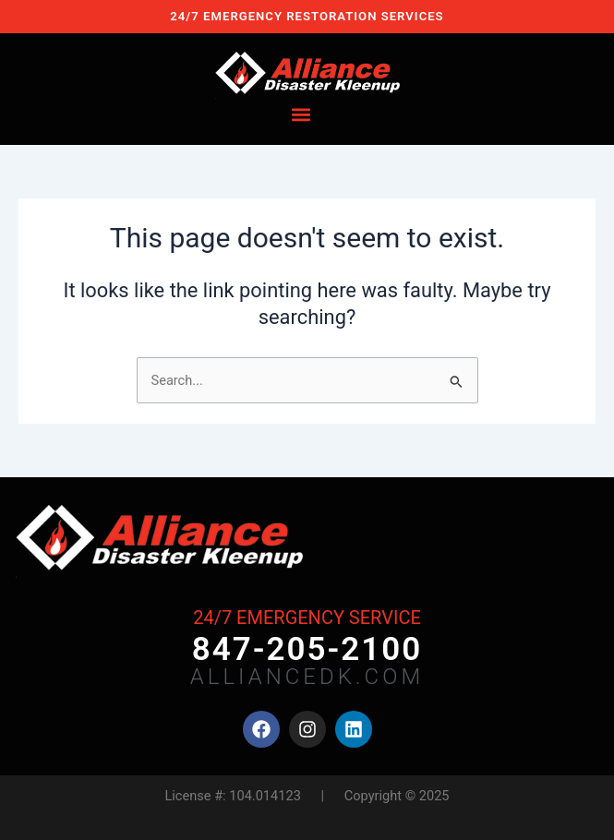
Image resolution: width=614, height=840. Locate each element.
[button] (300, 115)
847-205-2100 (307, 649)
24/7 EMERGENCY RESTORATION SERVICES (306, 16)
